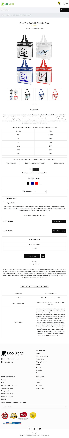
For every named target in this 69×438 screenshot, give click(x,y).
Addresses (39, 385)
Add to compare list (43, 256)
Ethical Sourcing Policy (7, 396)
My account (39, 380)
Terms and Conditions (42, 356)
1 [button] (33, 104)
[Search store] (34, 10)
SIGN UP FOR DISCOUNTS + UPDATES (13, 403)
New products (5, 391)
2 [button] (36, 104)
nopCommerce (38, 433)
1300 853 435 (7, 362)
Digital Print (8, 231)
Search (64, 10)
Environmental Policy (7, 394)
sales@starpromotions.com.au (36, 208)
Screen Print (8, 221)
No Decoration (35, 239)
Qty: (30, 169)
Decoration (39, 370)
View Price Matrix (59, 221)
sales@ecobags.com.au (9, 359)
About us (38, 367)
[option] (14, 94)
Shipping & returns (41, 362)
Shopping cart (40, 388)
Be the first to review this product (34, 28)
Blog (2, 382)
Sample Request (59, 163)
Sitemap (38, 353)
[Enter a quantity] (36, 169)
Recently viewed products (8, 385)
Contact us (39, 373)
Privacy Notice (40, 359)
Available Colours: (34, 178)
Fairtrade (3, 399)
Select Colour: (27, 191)
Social (34, 261)
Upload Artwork (11, 198)
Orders (38, 382)
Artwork (38, 364)
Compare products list (7, 388)
